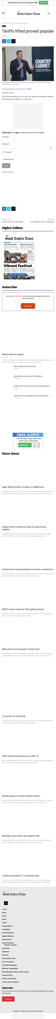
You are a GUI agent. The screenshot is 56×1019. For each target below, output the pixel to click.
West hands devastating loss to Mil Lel (20, 756)
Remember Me (8, 159)
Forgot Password (8, 172)
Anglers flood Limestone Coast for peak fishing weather (32, 386)
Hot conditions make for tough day (42, 222)
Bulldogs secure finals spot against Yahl (21, 836)
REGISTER (43, 3)
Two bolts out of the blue (14, 716)
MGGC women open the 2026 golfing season (23, 609)
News (8, 23)
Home (4, 23)
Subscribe (28, 306)
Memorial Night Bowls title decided (25, 366)
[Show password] (51, 147)
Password (5, 144)
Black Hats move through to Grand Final (20, 649)
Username (5, 137)
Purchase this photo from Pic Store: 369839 (16, 89)
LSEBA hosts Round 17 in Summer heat (20, 876)
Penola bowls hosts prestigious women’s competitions (31, 396)
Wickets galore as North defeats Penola (21, 796)
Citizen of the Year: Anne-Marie (12, 222)
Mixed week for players (13, 354)
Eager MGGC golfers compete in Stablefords (28, 376)
